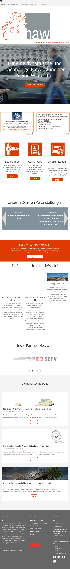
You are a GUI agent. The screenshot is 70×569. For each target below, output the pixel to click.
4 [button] (38, 358)
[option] (18, 218)
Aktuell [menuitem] (32, 524)
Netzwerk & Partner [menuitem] (35, 515)
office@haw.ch (59, 513)
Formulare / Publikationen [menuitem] (29, 4)
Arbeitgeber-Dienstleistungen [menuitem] (38, 510)
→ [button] (69, 348)
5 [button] (40, 358)
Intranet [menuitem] (44, 4)
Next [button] (66, 218)
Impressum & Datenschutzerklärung (12, 537)
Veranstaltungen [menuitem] (34, 518)
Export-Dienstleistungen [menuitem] (37, 507)
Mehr (12, 176)
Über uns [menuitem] (32, 521)
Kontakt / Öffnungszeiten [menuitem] (9, 4)
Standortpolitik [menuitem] (34, 513)
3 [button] (35, 358)
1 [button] (29, 358)
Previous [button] (4, 218)
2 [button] (32, 358)
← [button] (1, 348)
